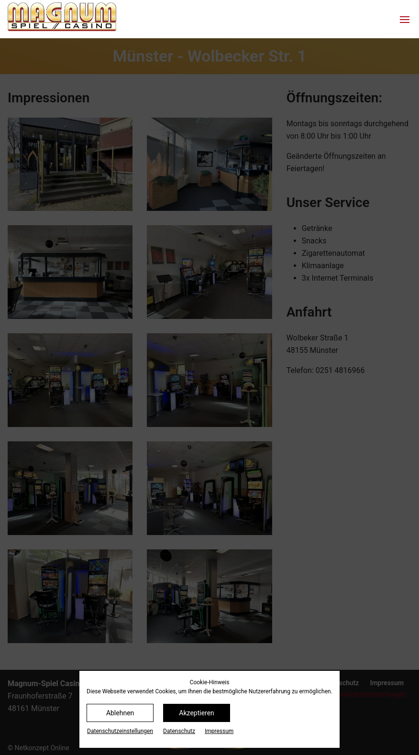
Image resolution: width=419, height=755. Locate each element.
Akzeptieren (196, 713)
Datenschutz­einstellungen (120, 731)
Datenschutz (179, 731)
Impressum (219, 731)
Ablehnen (120, 713)
